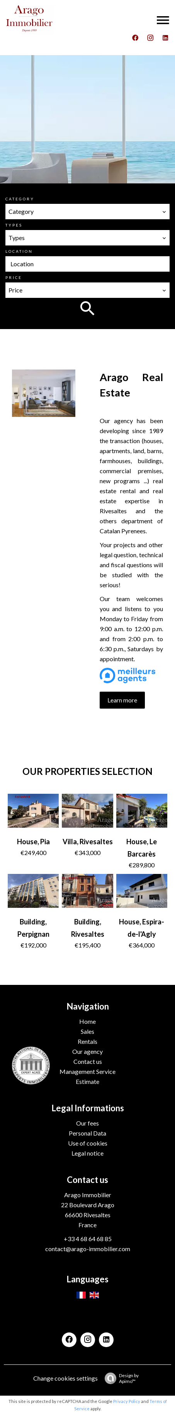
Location (19, 251)
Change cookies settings (65, 1378)
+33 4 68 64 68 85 (88, 1238)
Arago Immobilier (87, 1194)
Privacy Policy (126, 1401)
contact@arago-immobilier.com (87, 1248)
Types (13, 225)
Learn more (122, 700)
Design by (120, 1378)
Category (19, 199)
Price (13, 277)
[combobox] (87, 211)
